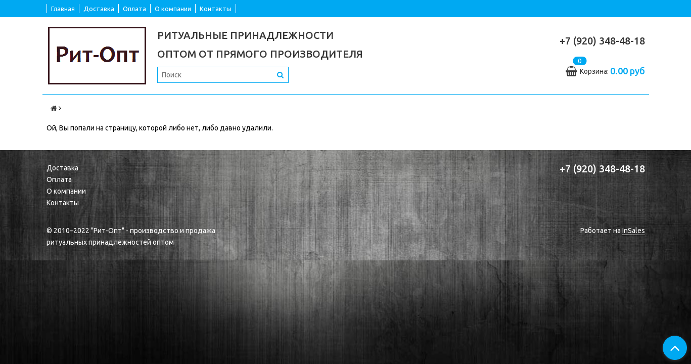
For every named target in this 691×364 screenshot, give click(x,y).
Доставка (98, 8)
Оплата (134, 8)
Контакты (216, 8)
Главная (63, 8)
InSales (633, 230)
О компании (173, 8)
